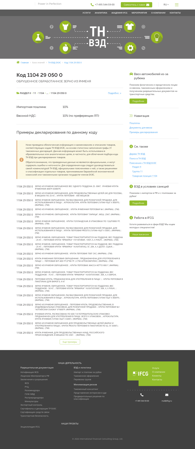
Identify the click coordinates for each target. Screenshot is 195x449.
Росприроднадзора (34, 398)
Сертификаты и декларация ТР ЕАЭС (38, 408)
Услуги (155, 368)
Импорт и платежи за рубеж (87, 372)
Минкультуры (31, 401)
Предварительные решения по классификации (89, 397)
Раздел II (136, 166)
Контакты (157, 379)
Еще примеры (70, 341)
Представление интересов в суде (90, 393)
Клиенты (156, 375)
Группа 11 (137, 171)
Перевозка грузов (82, 379)
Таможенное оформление (86, 376)
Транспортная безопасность (34, 416)
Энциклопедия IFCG (30, 427)
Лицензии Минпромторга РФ (34, 376)
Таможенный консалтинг (86, 389)
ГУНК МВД (30, 394)
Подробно (113, 93)
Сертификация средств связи (34, 412)
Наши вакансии (140, 234)
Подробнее (138, 101)
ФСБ (27, 383)
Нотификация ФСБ (29, 372)
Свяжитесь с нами (136, 4)
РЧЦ (27, 387)
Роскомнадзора (32, 390)
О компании (158, 371)
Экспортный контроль (31, 405)
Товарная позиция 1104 (144, 175)
